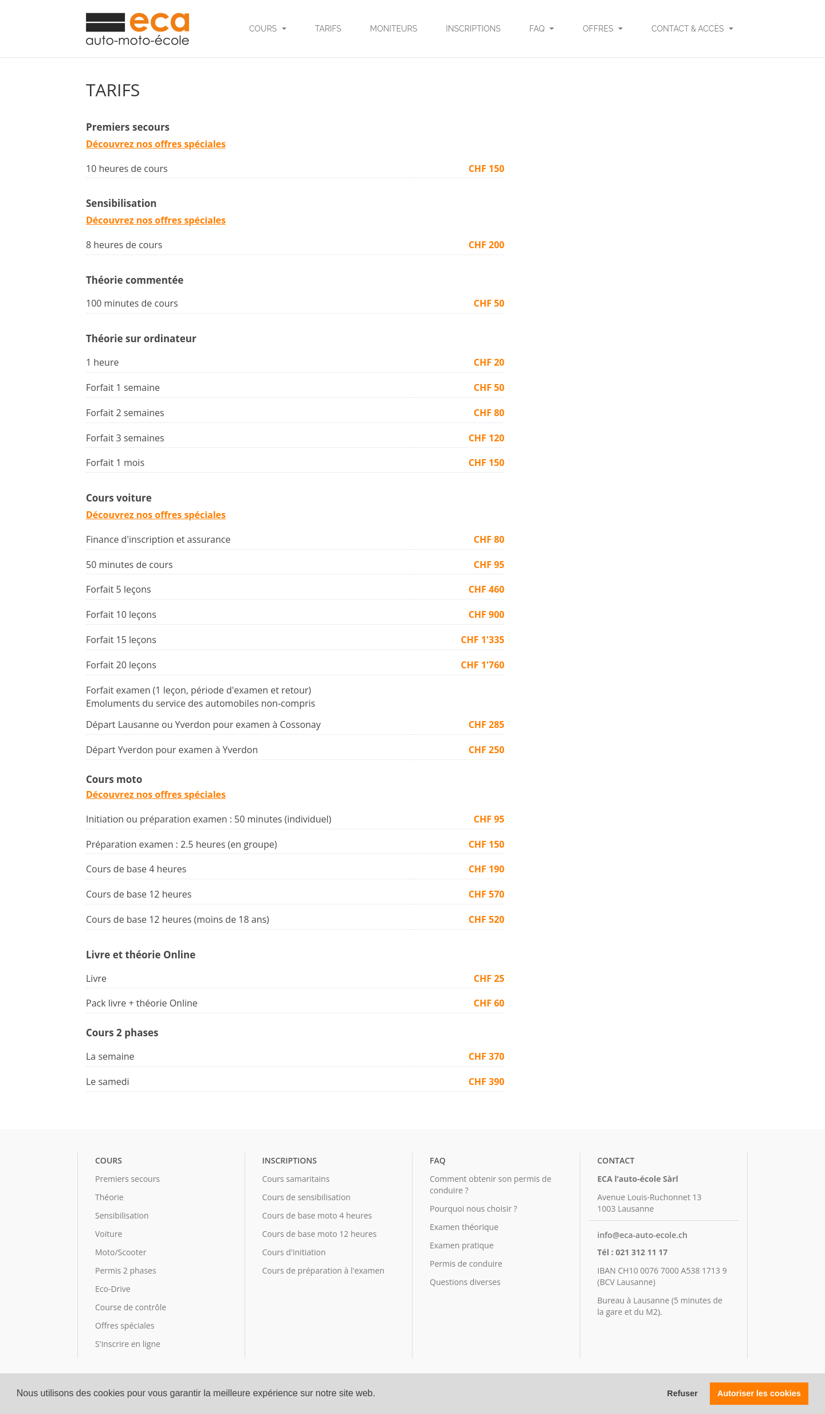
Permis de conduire (466, 1263)
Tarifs (328, 28)
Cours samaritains (296, 1178)
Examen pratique (462, 1245)
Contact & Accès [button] (692, 28)
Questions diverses (465, 1281)
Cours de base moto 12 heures (319, 1233)
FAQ (438, 1160)
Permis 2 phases (125, 1270)
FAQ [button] (542, 28)
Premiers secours (127, 1178)
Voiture (108, 1233)
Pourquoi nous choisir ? (473, 1208)
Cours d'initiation (294, 1252)
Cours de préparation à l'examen (323, 1270)
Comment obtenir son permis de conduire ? (490, 1184)
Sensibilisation (121, 1215)
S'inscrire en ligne (127, 1343)
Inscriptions (473, 28)
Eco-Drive (113, 1288)
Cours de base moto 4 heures (317, 1215)
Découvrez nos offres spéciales (156, 144)
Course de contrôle (130, 1307)
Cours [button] (267, 28)
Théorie (109, 1197)
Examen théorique (464, 1226)
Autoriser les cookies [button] (759, 1393)
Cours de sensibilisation (306, 1197)
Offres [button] (603, 28)
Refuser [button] (682, 1393)
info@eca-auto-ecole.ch (643, 1234)
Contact (616, 1160)
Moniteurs (393, 28)
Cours (108, 1160)
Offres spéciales (124, 1325)
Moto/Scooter (120, 1252)
